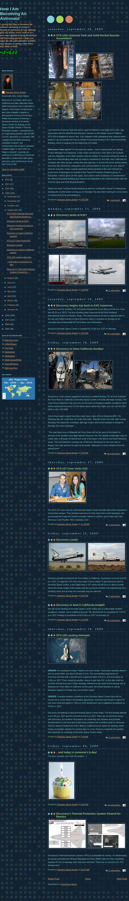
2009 (7, 193)
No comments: (114, 334)
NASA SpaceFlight (13, 360)
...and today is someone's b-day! (76, 752)
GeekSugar (10, 356)
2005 (7, 329)
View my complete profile (13, 169)
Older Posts (121, 879)
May (9, 291)
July (9, 283)
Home (88, 879)
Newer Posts (54, 879)
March (10, 300)
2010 (7, 188)
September (12, 210)
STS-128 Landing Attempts (73, 635)
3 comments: (115, 596)
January (11, 309)
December (12, 196)
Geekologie (10, 352)
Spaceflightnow (11, 364)
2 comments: (115, 290)
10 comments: (114, 805)
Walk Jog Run (11, 368)
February (11, 305)
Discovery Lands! (67, 539)
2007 (7, 320)
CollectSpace (11, 344)
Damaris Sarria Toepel (16, 92)
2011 (7, 184)
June (9, 287)
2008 (7, 315)
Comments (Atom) (68, 884)
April (9, 296)
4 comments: (115, 525)
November (12, 201)
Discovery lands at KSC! (71, 215)
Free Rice (9, 348)
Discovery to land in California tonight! (80, 604)
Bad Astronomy (11, 340)
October (11, 206)
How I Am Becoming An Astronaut (13, 14)
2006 (7, 324)
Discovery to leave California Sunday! (80, 348)
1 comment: (115, 200)
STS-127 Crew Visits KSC (72, 468)
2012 (7, 180)
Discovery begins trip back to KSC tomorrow (84, 305)
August (10, 278)
